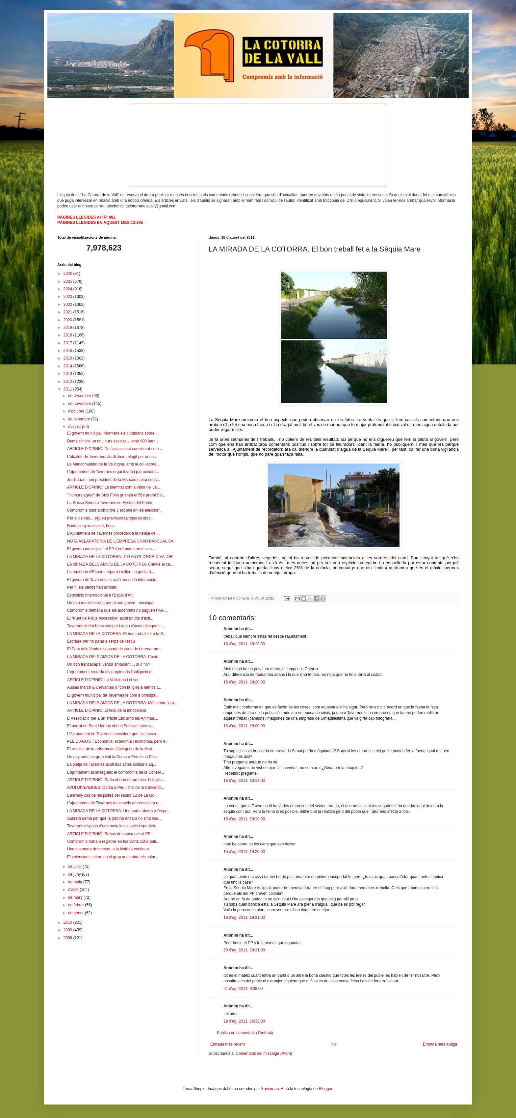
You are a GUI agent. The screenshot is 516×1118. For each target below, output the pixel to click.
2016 (68, 350)
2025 (68, 281)
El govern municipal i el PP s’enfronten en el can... (111, 548)
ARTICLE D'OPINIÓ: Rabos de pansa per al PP (109, 834)
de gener (76, 913)
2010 (68, 922)
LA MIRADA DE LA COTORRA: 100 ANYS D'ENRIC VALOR (120, 556)
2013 (68, 373)
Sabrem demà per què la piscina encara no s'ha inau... (115, 818)
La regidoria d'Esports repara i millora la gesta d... (110, 572)
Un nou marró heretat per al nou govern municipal (110, 602)
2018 (68, 335)
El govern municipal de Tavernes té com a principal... (113, 695)
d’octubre (77, 411)
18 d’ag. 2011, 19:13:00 (244, 780)
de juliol (75, 866)
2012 (68, 381)
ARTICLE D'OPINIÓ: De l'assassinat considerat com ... (115, 448)
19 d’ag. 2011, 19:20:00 (244, 851)
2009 (68, 930)
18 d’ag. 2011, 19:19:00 (244, 819)
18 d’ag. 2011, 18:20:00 (244, 682)
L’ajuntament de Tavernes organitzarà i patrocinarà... (113, 471)
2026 (68, 273)
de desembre (80, 395)
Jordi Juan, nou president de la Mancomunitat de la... (113, 479)
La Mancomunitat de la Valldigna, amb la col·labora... (113, 464)
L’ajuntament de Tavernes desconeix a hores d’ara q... (114, 803)
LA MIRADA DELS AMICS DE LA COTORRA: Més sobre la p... (122, 703)
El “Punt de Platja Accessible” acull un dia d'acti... (110, 618)
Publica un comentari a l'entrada (245, 1032)
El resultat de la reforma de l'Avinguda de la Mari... (111, 749)
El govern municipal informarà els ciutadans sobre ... (113, 433)
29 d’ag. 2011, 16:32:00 (244, 1021)
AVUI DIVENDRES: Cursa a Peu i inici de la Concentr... (115, 787)
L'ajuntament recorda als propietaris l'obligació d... (111, 672)
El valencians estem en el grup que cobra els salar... (113, 857)
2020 (68, 320)
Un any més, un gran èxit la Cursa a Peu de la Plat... (113, 757)
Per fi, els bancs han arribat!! (92, 587)
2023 (68, 296)
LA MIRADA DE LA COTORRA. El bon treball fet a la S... (116, 633)
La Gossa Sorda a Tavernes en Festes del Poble (109, 502)
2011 (68, 389)
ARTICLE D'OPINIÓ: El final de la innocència (106, 710)
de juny (75, 874)
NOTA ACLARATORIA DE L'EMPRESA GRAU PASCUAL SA (120, 541)
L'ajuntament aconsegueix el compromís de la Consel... (115, 772)
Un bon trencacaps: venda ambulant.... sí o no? (108, 664)
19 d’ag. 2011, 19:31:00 (244, 917)
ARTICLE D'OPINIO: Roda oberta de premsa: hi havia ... (116, 780)
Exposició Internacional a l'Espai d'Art (100, 595)
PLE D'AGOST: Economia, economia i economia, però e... (117, 741)
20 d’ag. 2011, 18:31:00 (244, 950)
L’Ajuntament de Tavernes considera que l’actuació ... (113, 734)
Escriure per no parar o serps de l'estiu (101, 641)
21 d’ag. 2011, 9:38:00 (243, 988)
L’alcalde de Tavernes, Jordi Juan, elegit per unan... (112, 456)
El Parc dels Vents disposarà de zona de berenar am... (115, 649)
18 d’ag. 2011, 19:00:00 (244, 726)
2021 (68, 312)
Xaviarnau (270, 1088)
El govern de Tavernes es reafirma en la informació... (113, 579)
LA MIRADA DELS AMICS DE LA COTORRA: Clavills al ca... (120, 564)
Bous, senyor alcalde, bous (91, 525)
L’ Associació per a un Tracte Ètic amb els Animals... (112, 718)
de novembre (80, 403)
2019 (68, 327)
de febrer (76, 905)
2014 (68, 366)
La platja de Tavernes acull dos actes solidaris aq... (111, 764)
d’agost (75, 426)
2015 (68, 358)
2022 (68, 304)
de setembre (79, 419)
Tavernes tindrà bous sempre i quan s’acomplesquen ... (115, 626)
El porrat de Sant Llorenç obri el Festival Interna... (110, 726)
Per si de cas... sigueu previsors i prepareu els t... (110, 518)
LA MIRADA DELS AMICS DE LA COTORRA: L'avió (112, 656)
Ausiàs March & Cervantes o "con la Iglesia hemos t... (114, 687)
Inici (333, 1044)
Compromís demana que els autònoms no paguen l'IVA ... (117, 610)
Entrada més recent (227, 1044)
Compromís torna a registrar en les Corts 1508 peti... (113, 841)
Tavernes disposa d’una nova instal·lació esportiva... (112, 826)
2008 (68, 938)
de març (76, 897)
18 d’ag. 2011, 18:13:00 (244, 644)
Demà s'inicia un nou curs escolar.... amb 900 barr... (112, 441)
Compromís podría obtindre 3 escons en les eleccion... (115, 510)
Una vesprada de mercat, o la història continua (108, 849)
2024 (68, 289)
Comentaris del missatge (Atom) (264, 1053)
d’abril (74, 889)
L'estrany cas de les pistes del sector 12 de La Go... (112, 795)
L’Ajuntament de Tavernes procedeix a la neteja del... (113, 533)
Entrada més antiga (440, 1044)
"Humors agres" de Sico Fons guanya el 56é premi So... (116, 495)
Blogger (325, 1088)
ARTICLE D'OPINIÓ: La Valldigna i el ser (103, 680)
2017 (68, 343)
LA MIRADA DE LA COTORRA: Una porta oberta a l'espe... (119, 811)
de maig (75, 882)
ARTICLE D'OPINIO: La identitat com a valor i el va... (113, 487)
